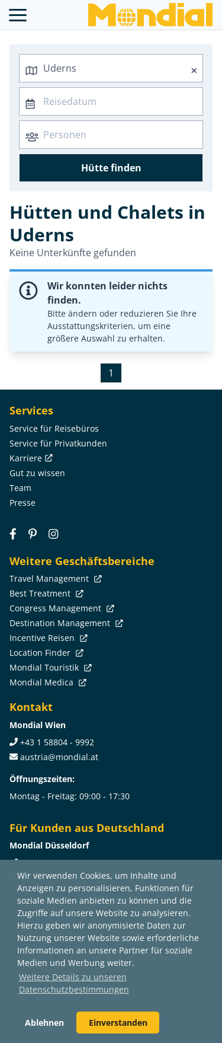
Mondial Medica (46, 682)
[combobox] (111, 68)
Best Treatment (45, 593)
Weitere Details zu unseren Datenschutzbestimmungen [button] (74, 983)
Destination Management (65, 623)
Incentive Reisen (47, 637)
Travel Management (54, 578)
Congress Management (60, 608)
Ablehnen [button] (44, 1022)
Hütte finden (111, 167)
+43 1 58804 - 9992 (57, 742)
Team (20, 487)
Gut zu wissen (37, 473)
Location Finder (45, 652)
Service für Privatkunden (58, 443)
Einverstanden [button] (118, 1022)
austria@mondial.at (59, 757)
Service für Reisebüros (54, 428)
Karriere (29, 458)
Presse (22, 502)
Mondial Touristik (49, 667)
